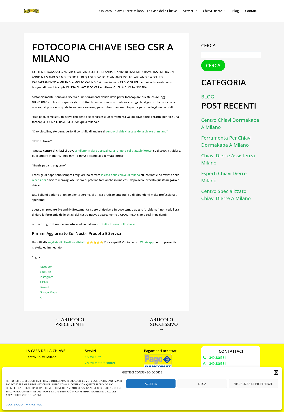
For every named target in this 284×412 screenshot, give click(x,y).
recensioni (39, 180)
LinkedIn (45, 287)
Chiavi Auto (93, 357)
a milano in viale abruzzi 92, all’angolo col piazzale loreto (113, 150)
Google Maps (48, 292)
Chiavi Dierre (214, 11)
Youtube (45, 272)
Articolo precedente (69, 322)
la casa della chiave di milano (120, 175)
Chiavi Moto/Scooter (100, 363)
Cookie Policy (14, 404)
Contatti (251, 11)
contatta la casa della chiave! (116, 224)
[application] (195, 11)
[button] (276, 372)
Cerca (208, 45)
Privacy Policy (34, 404)
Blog (235, 11)
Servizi (190, 11)
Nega (202, 384)
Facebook (46, 266)
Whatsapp (147, 242)
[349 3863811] (215, 358)
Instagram (46, 277)
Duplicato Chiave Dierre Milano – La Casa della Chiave (137, 11)
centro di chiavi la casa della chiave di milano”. (137, 131)
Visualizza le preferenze (253, 384)
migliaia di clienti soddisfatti (67, 242)
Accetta (151, 384)
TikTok (44, 282)
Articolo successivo (164, 324)
